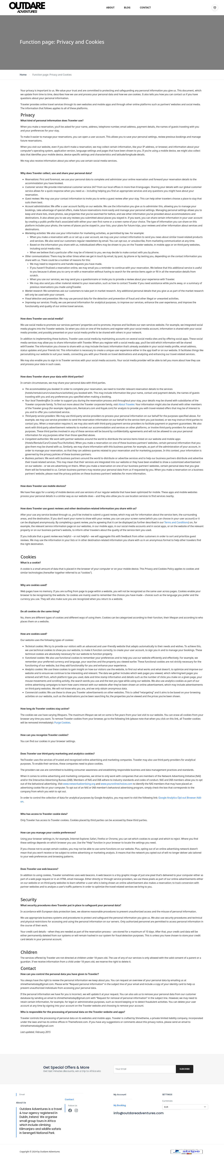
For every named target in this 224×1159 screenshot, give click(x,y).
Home (23, 74)
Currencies (167, 1100)
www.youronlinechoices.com (116, 783)
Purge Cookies (62, 722)
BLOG (127, 7)
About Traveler (126, 404)
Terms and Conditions (176, 522)
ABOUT (110, 7)
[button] (215, 7)
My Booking (120, 1105)
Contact (69, 1099)
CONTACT (145, 7)
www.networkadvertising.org (79, 783)
